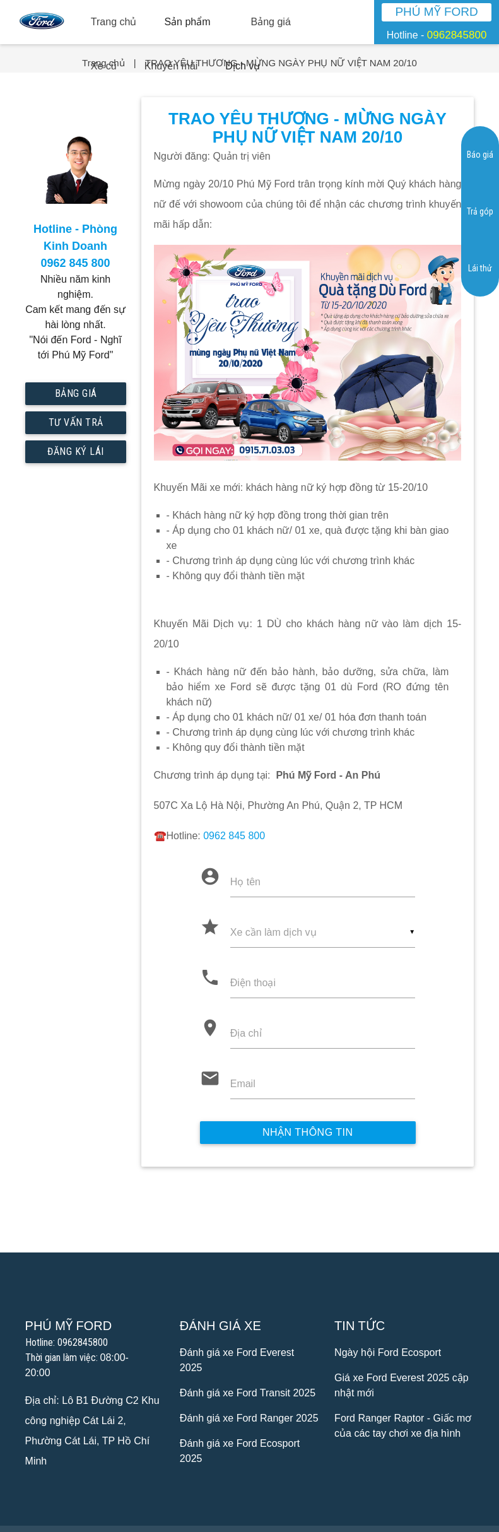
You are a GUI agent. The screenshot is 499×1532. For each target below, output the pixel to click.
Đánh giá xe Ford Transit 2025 (247, 1393)
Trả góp (480, 211)
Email (242, 1083)
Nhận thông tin (307, 1132)
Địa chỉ (246, 1033)
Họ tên (245, 881)
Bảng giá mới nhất (75, 396)
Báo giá (480, 155)
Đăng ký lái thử (75, 454)
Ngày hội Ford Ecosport (387, 1352)
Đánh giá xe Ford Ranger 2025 (249, 1418)
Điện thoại (253, 982)
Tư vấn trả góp (75, 425)
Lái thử (480, 268)
